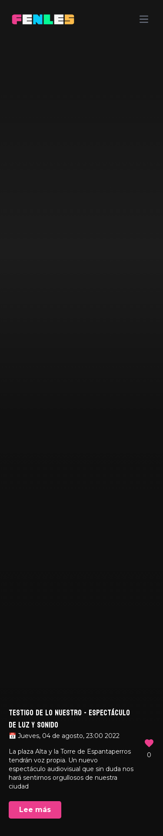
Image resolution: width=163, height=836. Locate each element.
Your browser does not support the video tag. (81, 418)
